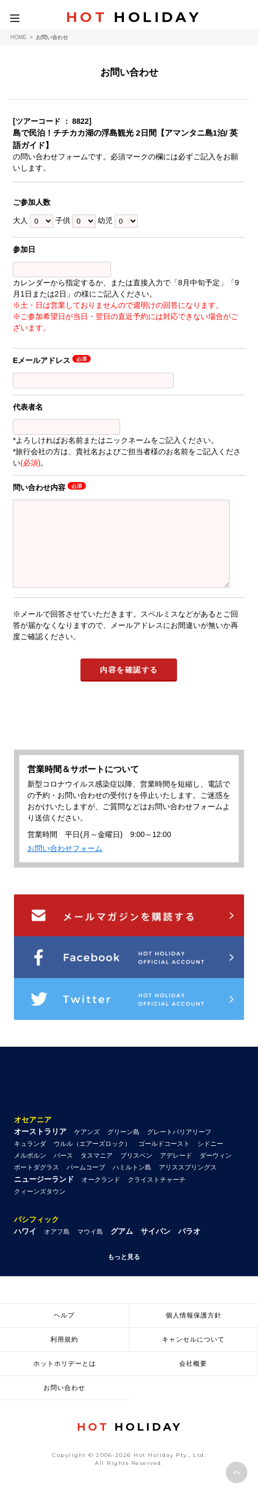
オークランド (101, 1196)
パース (63, 1171)
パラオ (189, 1247)
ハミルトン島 (132, 1183)
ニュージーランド (44, 1195)
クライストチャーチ (157, 1196)
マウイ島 (90, 1248)
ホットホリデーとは (64, 1379)
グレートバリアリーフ (179, 1148)
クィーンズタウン (39, 1207)
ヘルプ (64, 1331)
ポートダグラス (36, 1183)
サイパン (156, 1247)
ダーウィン (216, 1171)
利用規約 (64, 1355)
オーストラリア (40, 1147)
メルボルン (30, 1171)
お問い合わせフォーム (64, 864)
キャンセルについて (193, 1355)
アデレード (176, 1171)
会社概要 (193, 1379)
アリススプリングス (188, 1183)
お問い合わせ (64, 1404)
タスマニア (96, 1171)
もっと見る (124, 1273)
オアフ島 (57, 1248)
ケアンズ (87, 1148)
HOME (18, 37)
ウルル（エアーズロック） (92, 1160)
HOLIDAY (133, 17)
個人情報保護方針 (194, 1331)
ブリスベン (136, 1171)
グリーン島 (123, 1148)
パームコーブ (86, 1183)
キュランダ (30, 1160)
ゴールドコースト (164, 1160)
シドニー (210, 1160)
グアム (121, 1247)
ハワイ (25, 1247)
